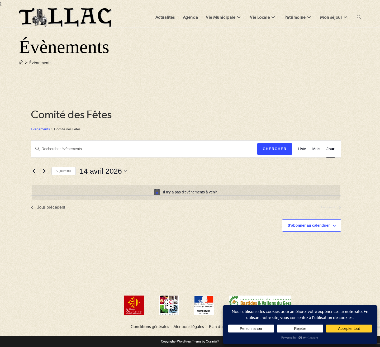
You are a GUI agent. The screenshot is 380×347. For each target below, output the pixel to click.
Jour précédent (48, 207)
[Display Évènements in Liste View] (302, 149)
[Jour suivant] (44, 171)
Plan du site (219, 326)
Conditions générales (150, 326)
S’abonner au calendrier (309, 225)
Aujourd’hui (64, 171)
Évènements (40, 62)
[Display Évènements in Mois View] (316, 149)
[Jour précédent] (34, 171)
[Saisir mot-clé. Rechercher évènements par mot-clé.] (144, 149)
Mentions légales (188, 326)
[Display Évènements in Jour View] (330, 149)
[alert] (186, 192)
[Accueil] (21, 62)
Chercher (275, 149)
